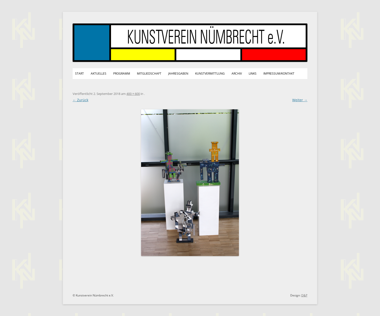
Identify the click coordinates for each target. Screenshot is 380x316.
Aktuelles (98, 73)
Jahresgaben (178, 73)
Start (79, 73)
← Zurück (80, 100)
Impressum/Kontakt (278, 73)
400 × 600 (133, 93)
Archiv (237, 73)
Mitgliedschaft (149, 73)
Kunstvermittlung (210, 73)
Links (253, 73)
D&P (304, 295)
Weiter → (299, 100)
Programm (121, 73)
